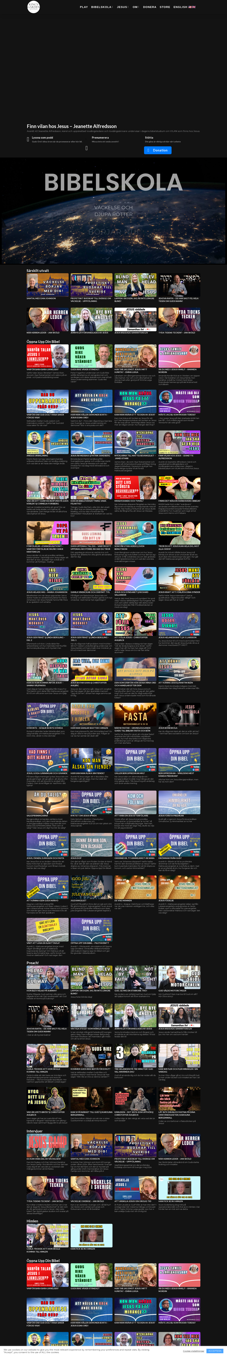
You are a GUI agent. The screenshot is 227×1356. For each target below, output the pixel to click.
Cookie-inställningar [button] (193, 1351)
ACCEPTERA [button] (214, 1351)
